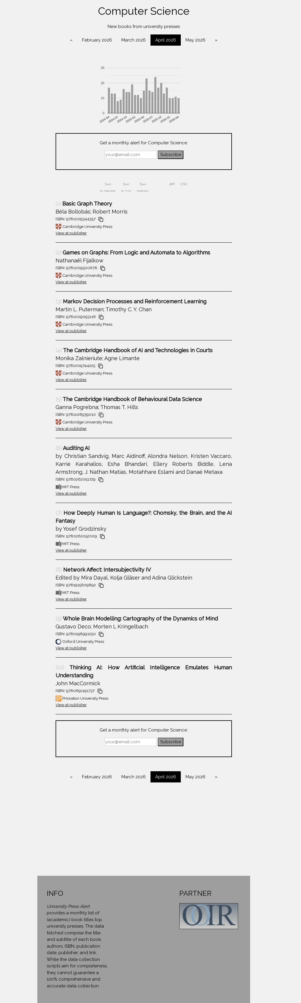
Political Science (44, 281)
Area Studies (44, 89)
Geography (44, 191)
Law (44, 225)
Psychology (44, 293)
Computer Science (44, 123)
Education (44, 168)
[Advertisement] (194, 834)
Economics (44, 157)
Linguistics (44, 236)
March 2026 (184, 40)
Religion (44, 304)
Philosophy (44, 270)
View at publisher (122, 233)
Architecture (44, 77)
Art (44, 100)
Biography (44, 112)
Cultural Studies (44, 134)
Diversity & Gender (44, 145)
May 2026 (246, 40)
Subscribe (221, 154)
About (44, 350)
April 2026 (216, 40)
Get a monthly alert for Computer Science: (194, 142)
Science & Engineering (44, 316)
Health (44, 202)
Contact (44, 362)
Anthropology (44, 66)
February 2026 (148, 40)
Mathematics (44, 259)
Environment (44, 180)
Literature (44, 248)
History (44, 213)
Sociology (44, 327)
